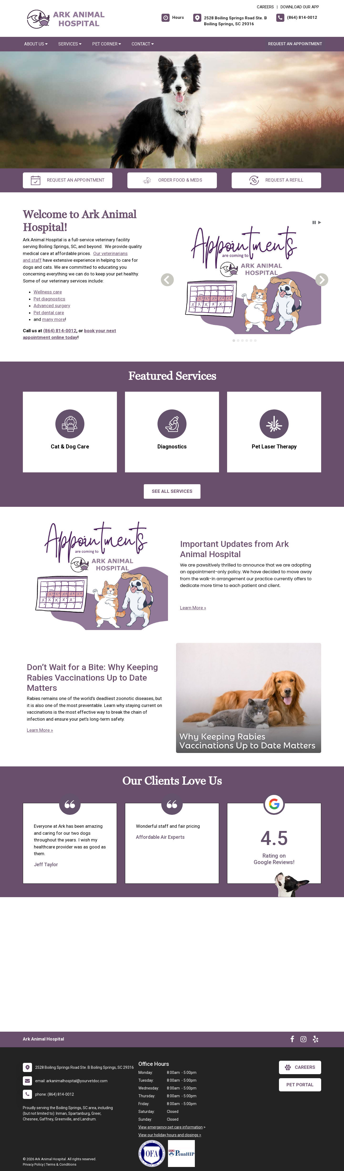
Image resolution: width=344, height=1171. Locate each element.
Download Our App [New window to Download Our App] (300, 7)
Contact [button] (143, 44)
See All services (172, 491)
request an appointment (68, 180)
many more (53, 319)
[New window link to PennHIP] (183, 1153)
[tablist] (244, 341)
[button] (314, 222)
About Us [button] (36, 44)
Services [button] (69, 44)
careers (300, 1067)
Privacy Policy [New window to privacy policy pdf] (33, 1164)
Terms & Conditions (61, 1164)
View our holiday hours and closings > (169, 1135)
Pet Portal (300, 1084)
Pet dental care (49, 312)
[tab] (233, 341)
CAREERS (265, 7)
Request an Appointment (295, 43)
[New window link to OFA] (153, 1153)
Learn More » (193, 607)
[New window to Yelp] (315, 1040)
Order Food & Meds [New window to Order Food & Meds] (172, 180)
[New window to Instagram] (303, 1040)
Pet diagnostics (49, 299)
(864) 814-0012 (59, 330)
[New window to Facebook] (292, 1040)
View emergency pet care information (170, 1127)
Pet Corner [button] (106, 44)
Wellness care (48, 292)
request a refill (276, 180)
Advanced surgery (52, 305)
